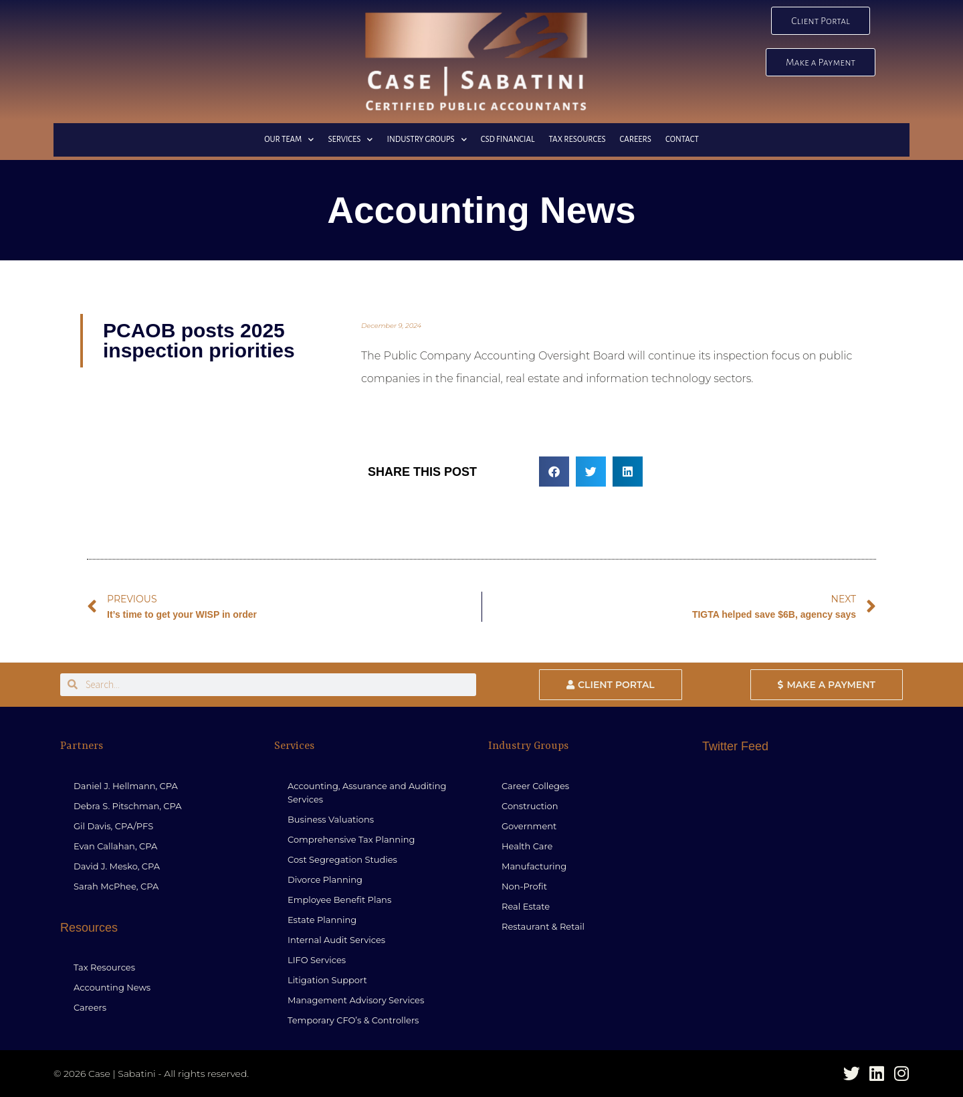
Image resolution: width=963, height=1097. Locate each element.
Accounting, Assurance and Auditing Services (367, 792)
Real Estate (526, 906)
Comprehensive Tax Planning (351, 839)
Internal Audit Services (336, 939)
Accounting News (112, 987)
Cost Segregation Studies (342, 859)
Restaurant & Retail (543, 926)
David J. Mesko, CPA (117, 866)
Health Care (527, 846)
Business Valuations (331, 819)
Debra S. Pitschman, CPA (128, 805)
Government (529, 826)
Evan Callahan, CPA (115, 846)
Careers (635, 139)
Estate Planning (322, 919)
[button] (554, 471)
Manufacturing (534, 866)
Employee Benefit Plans (339, 899)
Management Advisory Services (356, 1000)
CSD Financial (508, 139)
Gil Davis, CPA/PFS (113, 826)
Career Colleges (535, 785)
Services (350, 139)
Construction (530, 805)
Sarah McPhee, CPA (116, 886)
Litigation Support (327, 980)
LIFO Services (317, 959)
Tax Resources (576, 139)
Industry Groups (426, 139)
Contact (682, 139)
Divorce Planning (325, 879)
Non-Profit (524, 886)
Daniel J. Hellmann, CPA (126, 785)
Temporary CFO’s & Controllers (353, 1020)
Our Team (289, 139)
